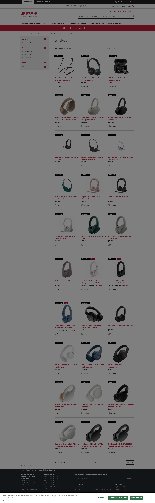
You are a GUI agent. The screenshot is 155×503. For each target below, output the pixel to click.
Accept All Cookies (136, 498)
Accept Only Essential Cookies (118, 498)
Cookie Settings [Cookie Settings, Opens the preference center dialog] (100, 498)
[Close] (152, 497)
